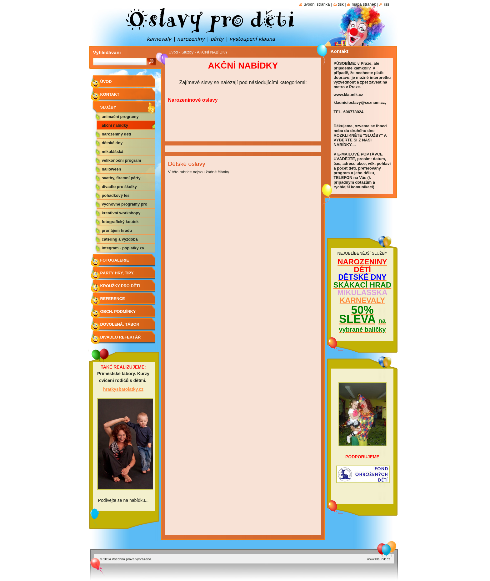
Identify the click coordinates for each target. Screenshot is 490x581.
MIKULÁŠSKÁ (112, 151)
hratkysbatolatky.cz (123, 389)
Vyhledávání (107, 52)
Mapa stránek (364, 4)
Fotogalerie (114, 260)
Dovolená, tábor (119, 324)
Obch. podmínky (118, 311)
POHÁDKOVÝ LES (116, 195)
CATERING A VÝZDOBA (120, 239)
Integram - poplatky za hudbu (123, 249)
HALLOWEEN (111, 169)
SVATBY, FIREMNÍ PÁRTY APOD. (121, 179)
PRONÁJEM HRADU (117, 230)
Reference (112, 298)
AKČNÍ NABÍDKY (115, 125)
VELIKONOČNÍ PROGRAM (121, 160)
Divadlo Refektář (120, 337)
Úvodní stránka (316, 4)
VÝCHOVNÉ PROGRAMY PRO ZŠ (125, 205)
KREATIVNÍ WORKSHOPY (121, 213)
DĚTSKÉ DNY (112, 142)
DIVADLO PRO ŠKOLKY (119, 186)
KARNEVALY (362, 300)
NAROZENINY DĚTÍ (116, 134)
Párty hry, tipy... (118, 273)
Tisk (341, 4)
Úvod (173, 52)
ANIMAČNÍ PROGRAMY (120, 116)
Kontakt (110, 94)
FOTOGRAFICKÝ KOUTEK (120, 221)
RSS (386, 4)
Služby (187, 52)
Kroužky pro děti (120, 285)
